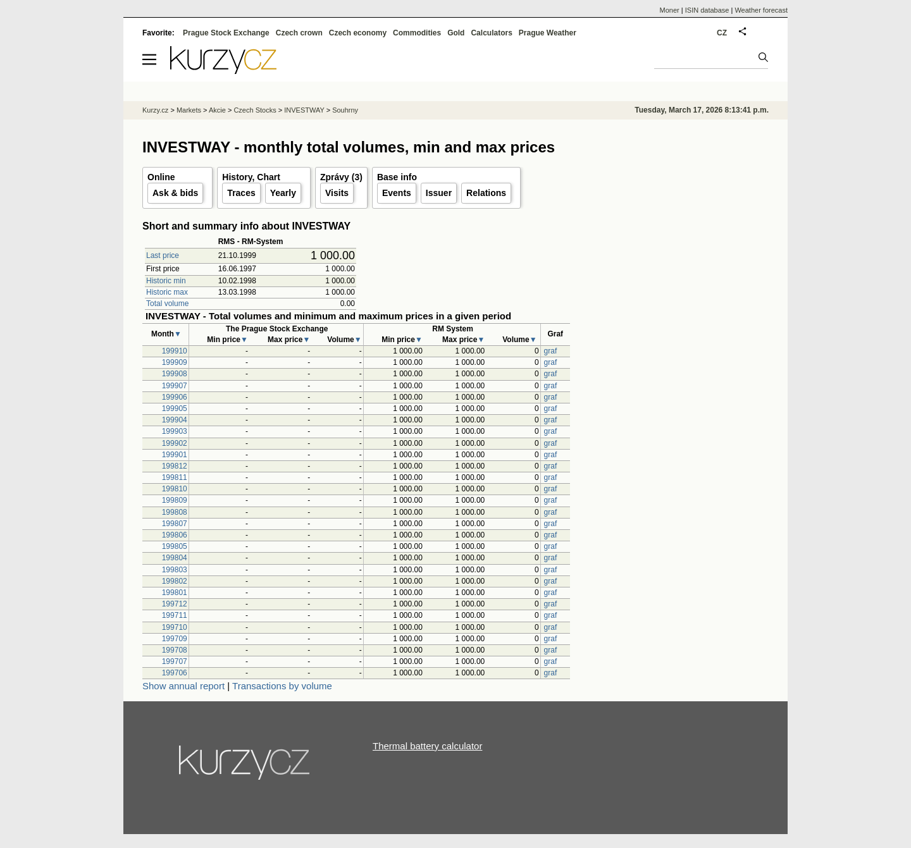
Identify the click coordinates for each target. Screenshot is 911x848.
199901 (174, 454)
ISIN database (707, 10)
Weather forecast (761, 10)
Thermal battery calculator (427, 745)
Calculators (491, 32)
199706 (174, 672)
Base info (397, 177)
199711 (174, 615)
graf (550, 351)
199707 (174, 661)
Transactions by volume (282, 685)
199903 (174, 431)
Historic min (166, 280)
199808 (174, 512)
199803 (174, 569)
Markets (189, 110)
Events (396, 193)
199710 (174, 627)
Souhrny (345, 110)
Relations (486, 193)
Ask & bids (175, 193)
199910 (174, 351)
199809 (174, 500)
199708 (174, 650)
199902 (174, 443)
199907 (174, 385)
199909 (174, 362)
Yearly (283, 193)
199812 (174, 466)
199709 (174, 638)
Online (161, 177)
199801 (174, 592)
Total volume (167, 303)
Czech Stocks (254, 110)
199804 (174, 557)
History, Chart (251, 177)
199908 (174, 373)
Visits (337, 193)
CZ (722, 32)
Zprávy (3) (341, 177)
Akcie (217, 110)
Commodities (417, 32)
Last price (162, 255)
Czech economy (358, 32)
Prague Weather (547, 32)
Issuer (439, 193)
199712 (174, 603)
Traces (241, 193)
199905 (174, 408)
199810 (174, 488)
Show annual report (183, 685)
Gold (455, 32)
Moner (669, 10)
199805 (174, 546)
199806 (174, 535)
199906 (174, 397)
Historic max (167, 292)
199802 (174, 581)
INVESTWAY (304, 110)
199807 (174, 523)
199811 (174, 477)
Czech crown (299, 32)
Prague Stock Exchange (226, 32)
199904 (174, 419)
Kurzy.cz (155, 110)
